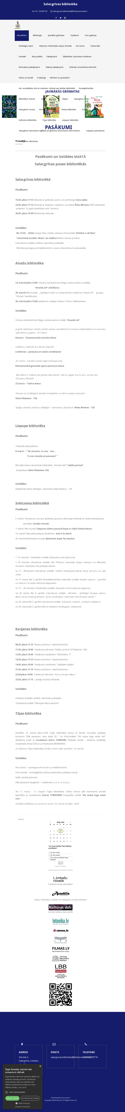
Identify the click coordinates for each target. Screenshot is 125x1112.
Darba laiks (95, 46)
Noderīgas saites (26, 46)
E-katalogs (41, 77)
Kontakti (22, 56)
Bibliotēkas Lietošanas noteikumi (77, 56)
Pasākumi (74, 35)
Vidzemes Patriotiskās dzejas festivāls (55, 46)
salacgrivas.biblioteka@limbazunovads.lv (71, 1057)
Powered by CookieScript (22, 1107)
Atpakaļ (21, 819)
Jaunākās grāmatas (56, 35)
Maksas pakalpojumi (54, 67)
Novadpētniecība (86, 88)
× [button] (40, 1066)
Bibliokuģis (37, 35)
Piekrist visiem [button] (12, 1098)
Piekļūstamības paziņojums (60, 1098)
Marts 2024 (20, 141)
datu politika (37, 56)
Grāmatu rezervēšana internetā (82, 67)
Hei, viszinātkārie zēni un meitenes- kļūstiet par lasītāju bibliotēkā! (47, 88)
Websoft (59, 1100)
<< (50, 822)
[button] (22, 1103)
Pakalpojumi (51, 56)
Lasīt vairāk (22, 1087)
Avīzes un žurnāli (26, 77)
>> (70, 822)
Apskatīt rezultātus (60, 866)
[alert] (23, 1086)
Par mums (80, 46)
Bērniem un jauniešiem (60, 77)
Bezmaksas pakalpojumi (29, 67)
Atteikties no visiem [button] (30, 1098)
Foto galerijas (91, 35)
